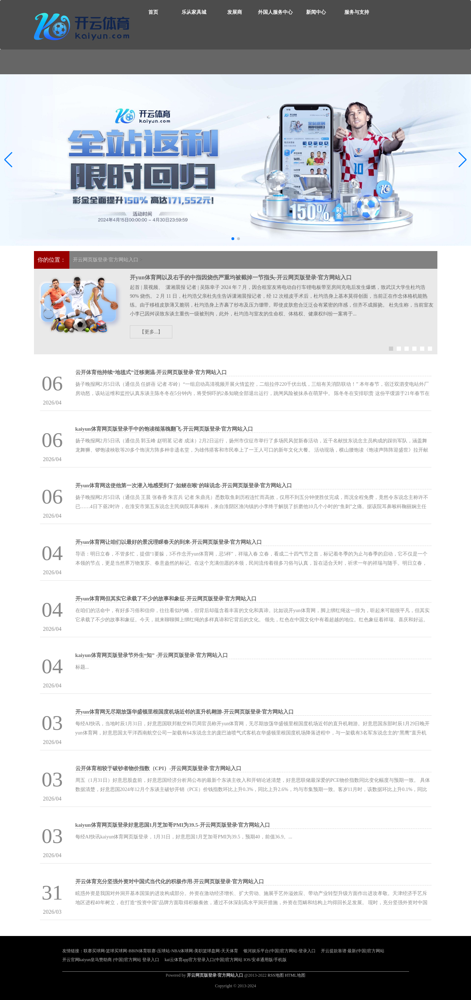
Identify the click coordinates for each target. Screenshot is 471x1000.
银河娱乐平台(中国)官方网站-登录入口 (279, 950)
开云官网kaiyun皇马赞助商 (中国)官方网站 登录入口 (111, 959)
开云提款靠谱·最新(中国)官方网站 (352, 950)
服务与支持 (356, 12)
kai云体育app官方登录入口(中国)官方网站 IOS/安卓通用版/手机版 (226, 959)
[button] (462, 160)
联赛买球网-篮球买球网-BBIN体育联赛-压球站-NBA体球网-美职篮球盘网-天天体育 (161, 950)
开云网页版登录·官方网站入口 (106, 259)
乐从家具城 (194, 12)
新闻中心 (316, 12)
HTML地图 (295, 975)
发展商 (234, 12)
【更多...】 (151, 332)
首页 (153, 12)
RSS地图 (275, 975)
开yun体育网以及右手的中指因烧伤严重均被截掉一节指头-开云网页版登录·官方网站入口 (241, 277)
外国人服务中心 (275, 12)
